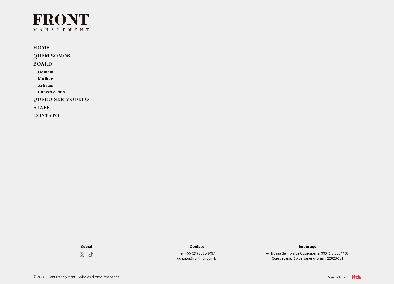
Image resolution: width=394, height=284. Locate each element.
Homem (46, 72)
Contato (46, 115)
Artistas (45, 85)
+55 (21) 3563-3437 (200, 253)
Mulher (45, 78)
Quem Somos (51, 55)
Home (41, 47)
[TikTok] (91, 254)
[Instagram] (82, 254)
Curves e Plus (51, 92)
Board (42, 64)
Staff (41, 107)
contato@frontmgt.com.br (197, 258)
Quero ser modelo (61, 99)
